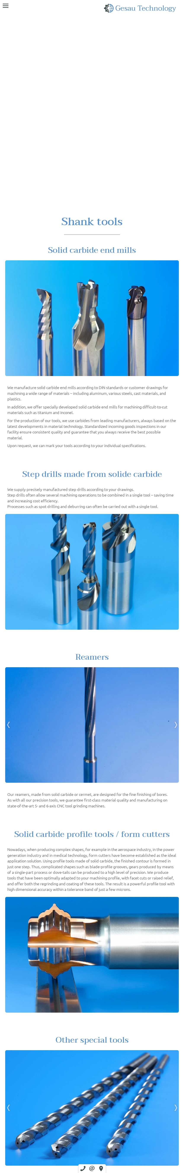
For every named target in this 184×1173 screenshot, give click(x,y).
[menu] (5, 5)
